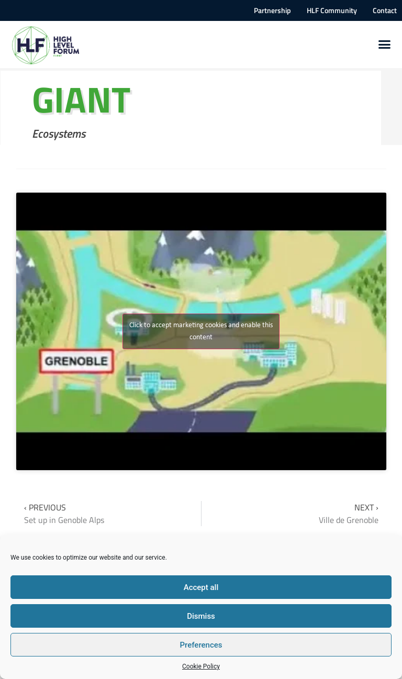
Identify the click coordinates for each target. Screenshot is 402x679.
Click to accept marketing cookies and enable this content (201, 331)
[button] (385, 44)
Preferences (201, 645)
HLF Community (332, 10)
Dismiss (201, 616)
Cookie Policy (201, 666)
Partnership (272, 10)
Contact (385, 10)
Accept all (201, 587)
